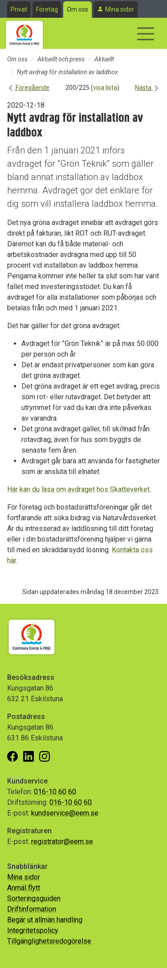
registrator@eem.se (62, 841)
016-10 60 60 (55, 791)
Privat (19, 9)
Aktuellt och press (61, 59)
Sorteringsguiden (34, 898)
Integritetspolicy (32, 930)
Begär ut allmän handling (44, 920)
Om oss (77, 9)
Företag (47, 9)
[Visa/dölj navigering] (145, 33)
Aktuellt (104, 59)
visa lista (105, 87)
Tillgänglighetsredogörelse (49, 941)
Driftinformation (31, 909)
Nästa (147, 87)
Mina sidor (119, 9)
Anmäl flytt (23, 888)
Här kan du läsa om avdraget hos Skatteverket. (79, 489)
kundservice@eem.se (64, 813)
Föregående (28, 87)
